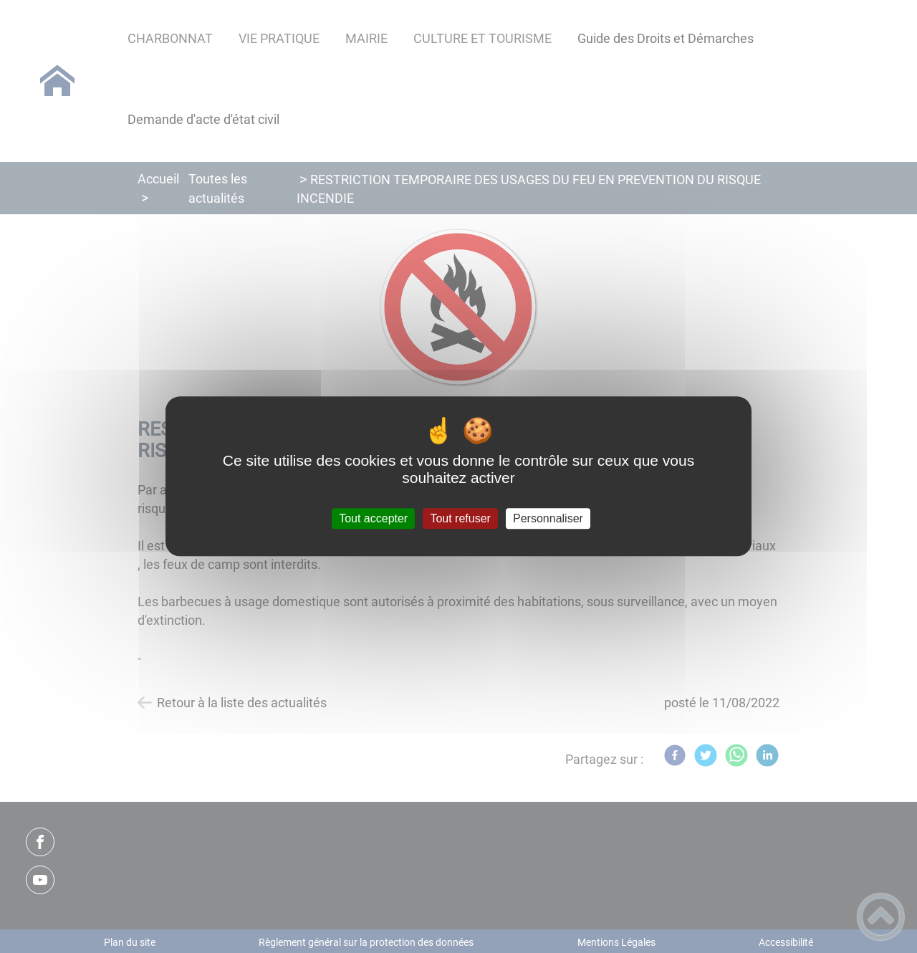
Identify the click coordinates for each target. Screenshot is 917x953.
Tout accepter (373, 518)
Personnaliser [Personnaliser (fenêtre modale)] (548, 518)
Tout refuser (460, 518)
